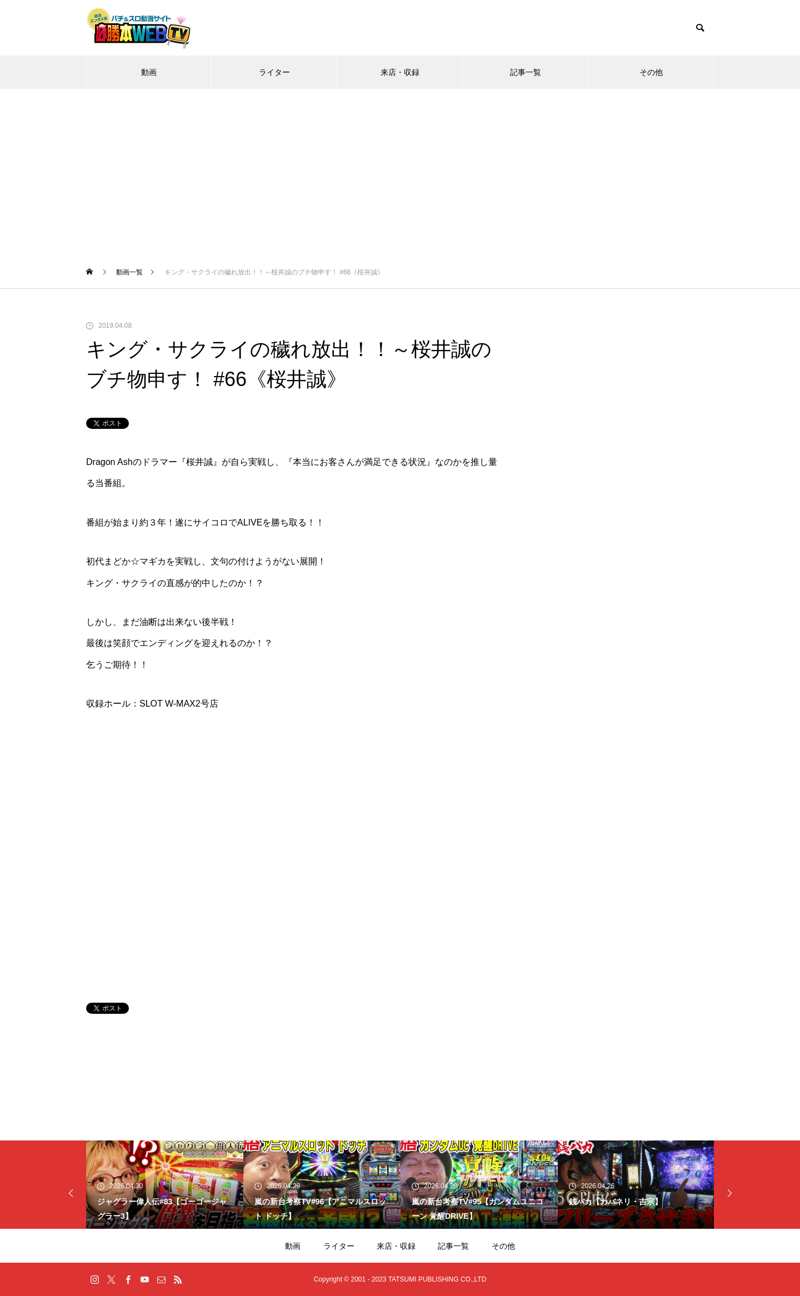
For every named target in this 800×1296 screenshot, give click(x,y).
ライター (274, 72)
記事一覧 (525, 72)
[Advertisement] (400, 172)
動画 (149, 72)
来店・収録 (400, 72)
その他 (651, 72)
